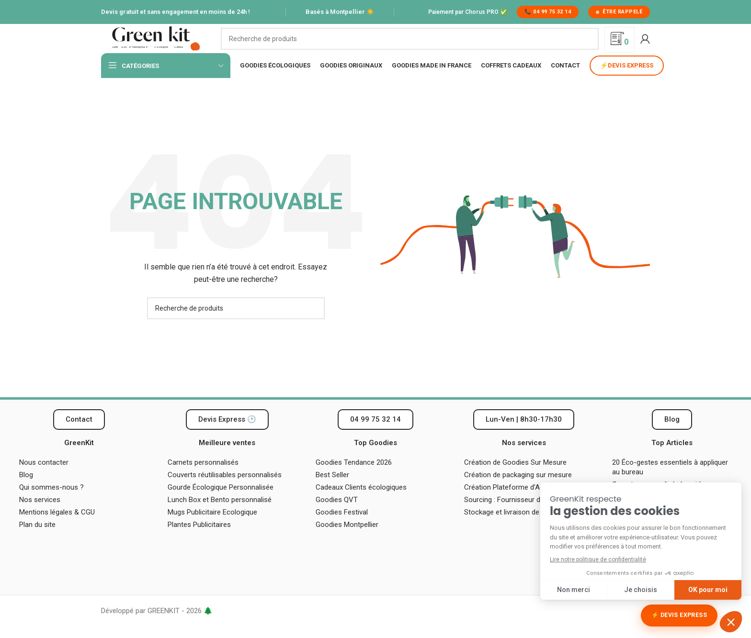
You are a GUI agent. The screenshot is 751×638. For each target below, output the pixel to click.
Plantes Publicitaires (199, 538)
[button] (523, 433)
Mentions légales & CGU (57, 526)
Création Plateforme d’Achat (509, 501)
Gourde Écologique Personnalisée (220, 501)
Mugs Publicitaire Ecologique (212, 526)
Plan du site (37, 538)
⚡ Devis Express (679, 615)
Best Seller (332, 488)
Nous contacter (43, 476)
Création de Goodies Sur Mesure (515, 476)
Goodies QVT (337, 513)
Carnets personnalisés (203, 476)
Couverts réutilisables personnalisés (225, 488)
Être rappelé (619, 12)
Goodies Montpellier (347, 538)
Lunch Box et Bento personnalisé (220, 513)
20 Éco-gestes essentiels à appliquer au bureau (670, 481)
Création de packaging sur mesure (518, 488)
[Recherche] (410, 45)
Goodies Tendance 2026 (354, 476)
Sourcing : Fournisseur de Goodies (518, 513)
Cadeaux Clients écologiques (361, 501)
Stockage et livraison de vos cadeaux (522, 526)
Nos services (39, 513)
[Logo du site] (156, 45)
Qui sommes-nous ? (51, 501)
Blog (26, 488)
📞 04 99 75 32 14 (547, 12)
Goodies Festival (342, 526)
